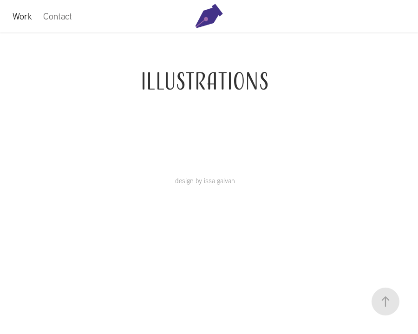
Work (22, 16)
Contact (57, 16)
